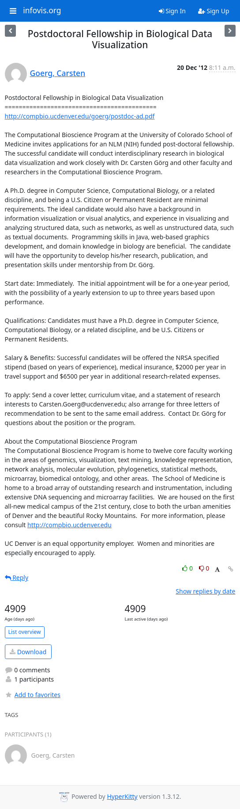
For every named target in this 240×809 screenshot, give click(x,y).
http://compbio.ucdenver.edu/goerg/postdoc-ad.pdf (80, 116)
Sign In (172, 11)
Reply (17, 577)
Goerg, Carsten (58, 73)
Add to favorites (32, 694)
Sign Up (213, 11)
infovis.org (42, 10)
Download (28, 652)
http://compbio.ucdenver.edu (69, 525)
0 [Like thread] (188, 568)
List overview (24, 632)
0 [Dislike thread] (204, 568)
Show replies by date (205, 591)
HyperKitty (122, 796)
